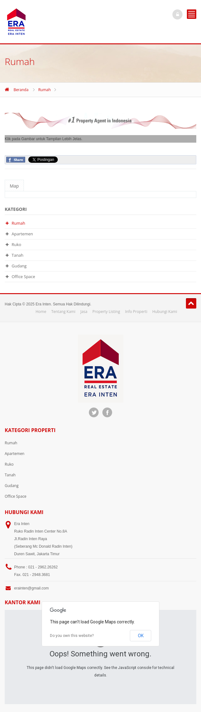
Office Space (23, 276)
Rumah (44, 89)
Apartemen (22, 234)
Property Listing (106, 311)
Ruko (16, 244)
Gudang (19, 266)
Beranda (21, 89)
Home (40, 311)
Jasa (83, 311)
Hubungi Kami (164, 311)
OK (141, 635)
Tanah (18, 255)
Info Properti (136, 311)
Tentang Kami (63, 311)
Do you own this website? (72, 635)
